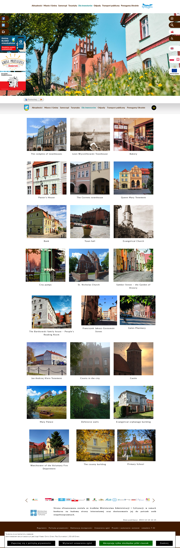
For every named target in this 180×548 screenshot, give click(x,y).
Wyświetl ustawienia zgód (77, 543)
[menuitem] (85, 5)
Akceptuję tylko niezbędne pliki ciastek (126, 543)
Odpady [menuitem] (97, 5)
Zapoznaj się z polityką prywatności (31, 543)
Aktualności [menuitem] (37, 5)
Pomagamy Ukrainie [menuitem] (130, 5)
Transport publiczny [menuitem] (111, 5)
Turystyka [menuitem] (72, 5)
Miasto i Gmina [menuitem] (50, 5)
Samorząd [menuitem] (62, 5)
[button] (174, 18)
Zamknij (164, 543)
